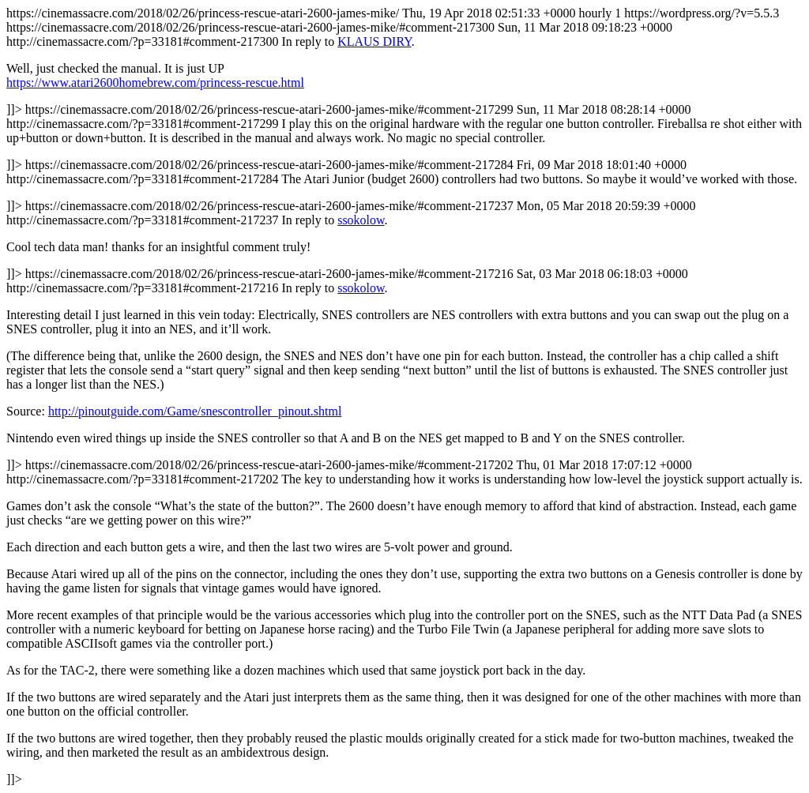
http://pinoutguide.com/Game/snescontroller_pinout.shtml (195, 411)
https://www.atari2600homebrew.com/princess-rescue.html (155, 82)
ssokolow (360, 220)
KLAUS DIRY (374, 41)
